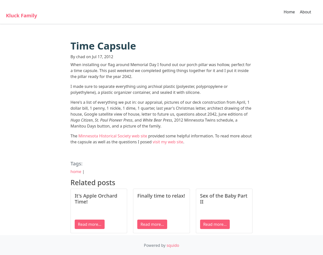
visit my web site (168, 142)
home (75, 171)
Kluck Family (21, 15)
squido (172, 245)
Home (289, 12)
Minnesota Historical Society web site (112, 136)
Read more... (89, 224)
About (305, 12)
